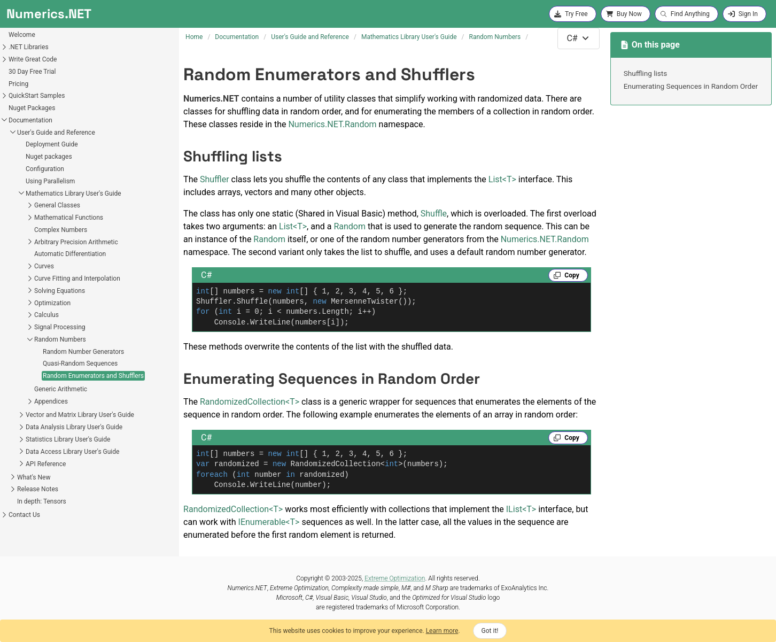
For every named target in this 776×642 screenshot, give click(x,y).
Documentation (30, 120)
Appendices (51, 401)
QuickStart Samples (37, 95)
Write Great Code (33, 59)
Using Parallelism (50, 181)
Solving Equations (59, 291)
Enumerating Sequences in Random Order (691, 86)
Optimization (52, 303)
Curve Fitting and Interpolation (77, 278)
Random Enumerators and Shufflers (93, 376)
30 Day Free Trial (32, 71)
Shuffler (214, 179)
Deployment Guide (52, 144)
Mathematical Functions (68, 217)
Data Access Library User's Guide (72, 451)
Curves (44, 266)
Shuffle (434, 213)
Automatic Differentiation (70, 254)
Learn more (442, 631)
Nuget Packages (32, 108)
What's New (33, 477)
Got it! (490, 631)
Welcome (22, 34)
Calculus (46, 315)
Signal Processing (60, 327)
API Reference (46, 464)
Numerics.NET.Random (332, 124)
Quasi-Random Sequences (80, 363)
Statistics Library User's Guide (68, 439)
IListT (521, 509)
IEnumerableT (269, 522)
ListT (502, 179)
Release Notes (37, 489)
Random (349, 226)
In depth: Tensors (41, 501)
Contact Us (24, 515)
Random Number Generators (83, 351)
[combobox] (578, 38)
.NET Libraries (29, 47)
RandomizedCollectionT (249, 402)
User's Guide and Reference (56, 132)
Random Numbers (60, 339)
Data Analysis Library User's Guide (74, 427)
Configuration (45, 169)
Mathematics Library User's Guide (73, 193)
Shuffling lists (646, 73)
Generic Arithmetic (60, 389)
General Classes (57, 205)
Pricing (18, 84)
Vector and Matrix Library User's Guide (80, 415)
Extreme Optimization (394, 578)
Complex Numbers (60, 230)
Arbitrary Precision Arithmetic (76, 242)
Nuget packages (49, 156)
